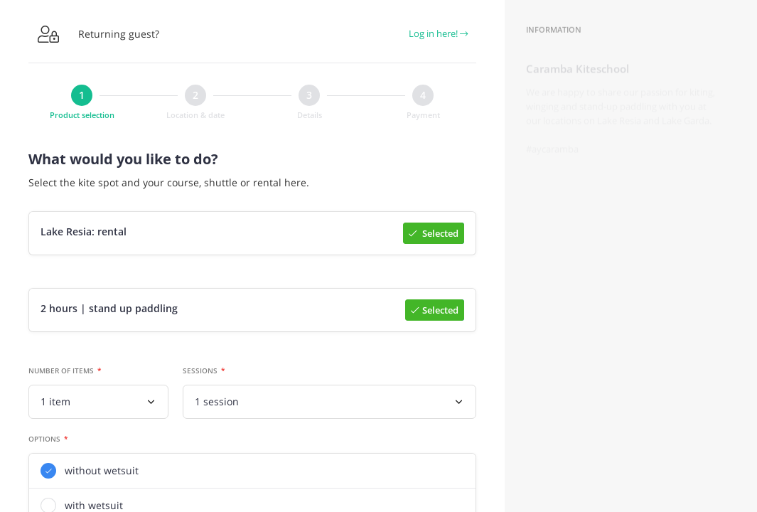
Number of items (61, 373)
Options (44, 442)
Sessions (200, 373)
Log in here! (438, 33)
